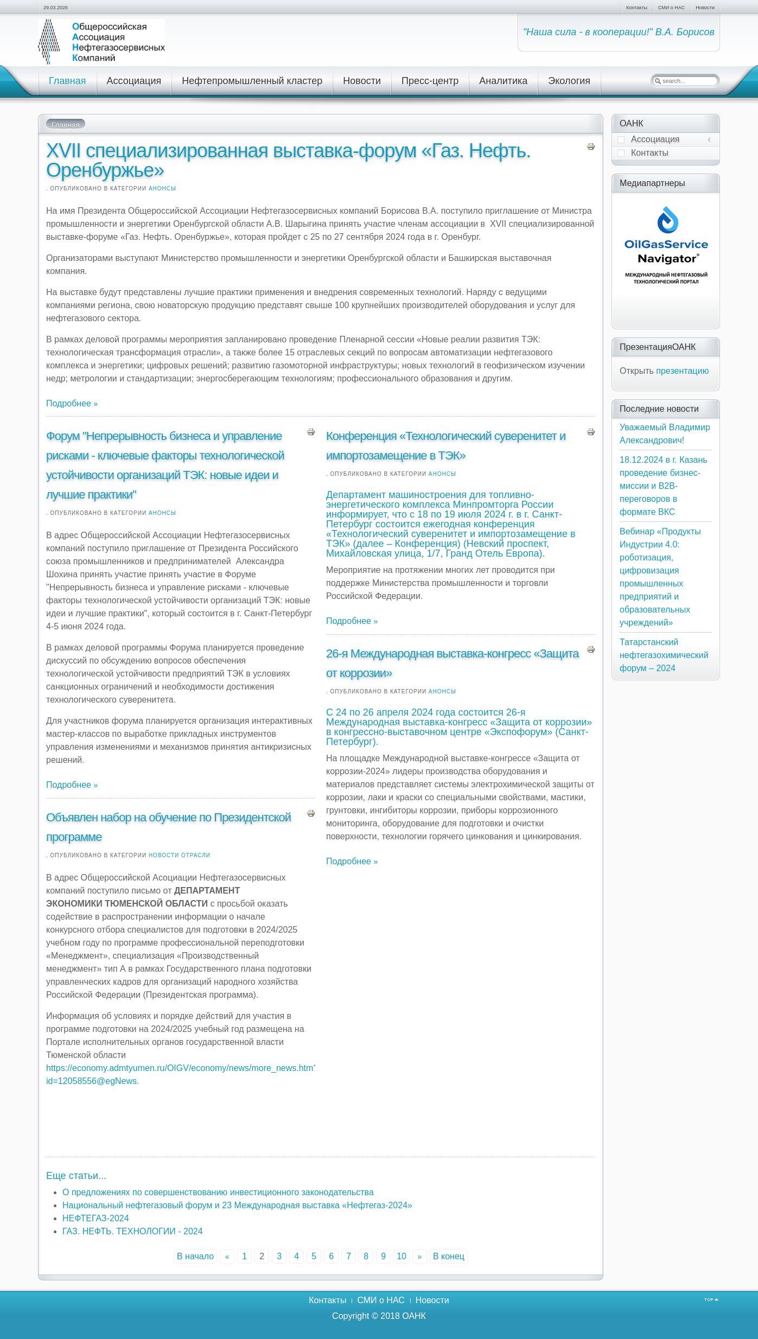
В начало (195, 1256)
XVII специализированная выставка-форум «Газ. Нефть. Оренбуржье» (288, 160)
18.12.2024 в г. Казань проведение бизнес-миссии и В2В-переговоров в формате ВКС (664, 486)
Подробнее (69, 403)
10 (401, 1256)
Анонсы (162, 189)
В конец (448, 1256)
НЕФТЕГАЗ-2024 (95, 1218)
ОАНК (414, 1316)
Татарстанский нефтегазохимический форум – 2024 (664, 655)
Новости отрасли (180, 855)
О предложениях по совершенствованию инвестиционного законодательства (218, 1192)
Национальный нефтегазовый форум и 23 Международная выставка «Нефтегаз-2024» (237, 1205)
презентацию (682, 370)
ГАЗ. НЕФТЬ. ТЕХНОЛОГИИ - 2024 (132, 1231)
